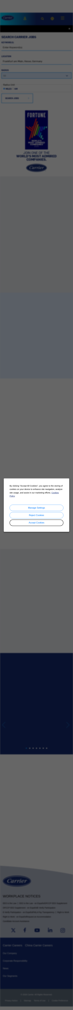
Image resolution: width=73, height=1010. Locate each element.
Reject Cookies (36, 515)
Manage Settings (36, 508)
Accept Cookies (36, 522)
